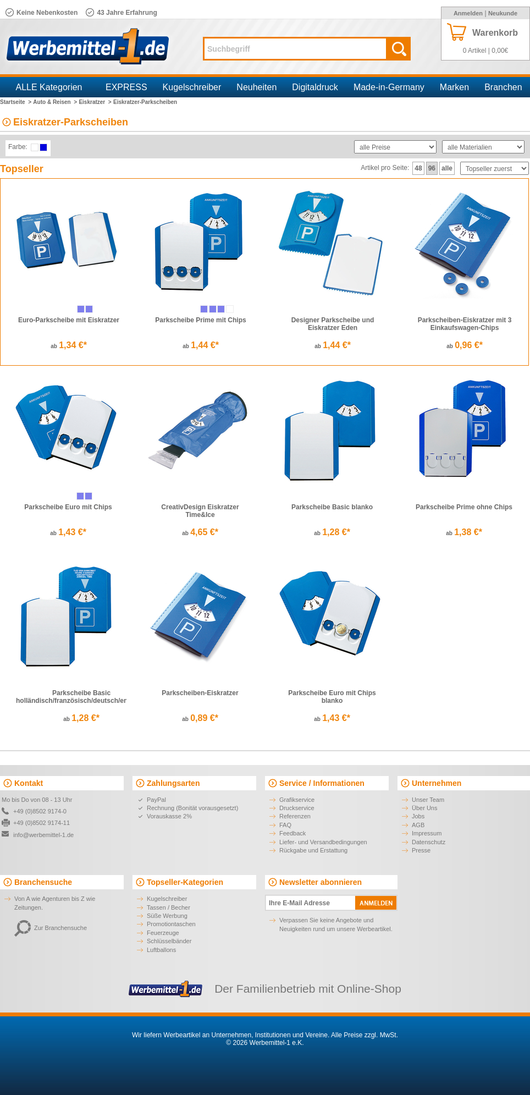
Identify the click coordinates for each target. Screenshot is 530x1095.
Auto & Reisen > (55, 102)
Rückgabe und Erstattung (313, 850)
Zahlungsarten (173, 783)
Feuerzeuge (163, 932)
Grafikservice (296, 799)
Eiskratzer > (95, 102)
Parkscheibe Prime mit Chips (200, 320)
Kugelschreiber (192, 87)
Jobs (418, 816)
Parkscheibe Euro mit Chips (68, 507)
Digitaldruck (315, 87)
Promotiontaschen (171, 924)
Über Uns (424, 808)
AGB (418, 825)
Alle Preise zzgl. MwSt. (364, 1035)
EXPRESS (126, 87)
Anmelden (468, 13)
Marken (454, 87)
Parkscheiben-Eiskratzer (200, 693)
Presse (421, 850)
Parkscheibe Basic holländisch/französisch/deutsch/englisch (81, 697)
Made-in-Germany (389, 87)
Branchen (503, 87)
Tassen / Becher (168, 907)
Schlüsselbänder (169, 941)
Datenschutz (428, 842)
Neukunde (502, 13)
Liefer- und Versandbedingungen (323, 842)
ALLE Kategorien (49, 87)
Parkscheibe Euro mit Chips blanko (332, 697)
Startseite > (15, 102)
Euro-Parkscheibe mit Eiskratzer (68, 320)
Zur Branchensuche (50, 928)
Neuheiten (256, 87)
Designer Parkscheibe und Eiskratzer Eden (332, 324)
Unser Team (428, 799)
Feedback (292, 833)
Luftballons (161, 950)
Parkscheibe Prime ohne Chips (464, 507)
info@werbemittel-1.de (43, 835)
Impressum (426, 833)
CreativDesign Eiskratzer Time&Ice (200, 511)
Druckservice (296, 808)
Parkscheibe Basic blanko (332, 507)
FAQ (285, 825)
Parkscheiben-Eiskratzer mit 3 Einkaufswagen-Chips (465, 324)
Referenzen (295, 816)
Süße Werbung (167, 915)
